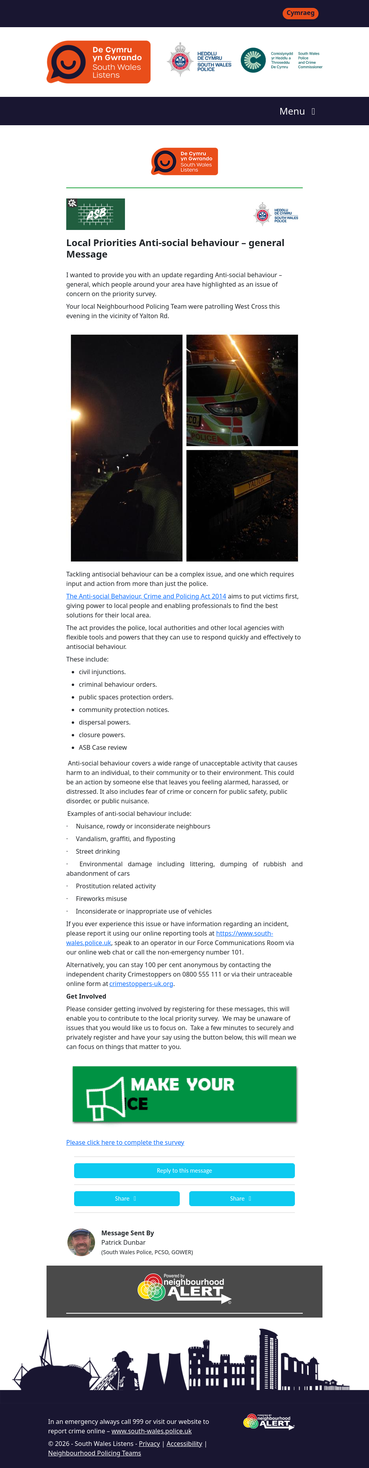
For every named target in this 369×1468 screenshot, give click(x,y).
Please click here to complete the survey (125, 1142)
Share (127, 1198)
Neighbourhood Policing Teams (94, 1453)
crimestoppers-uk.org (141, 983)
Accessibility (184, 1443)
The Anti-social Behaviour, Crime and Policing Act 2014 (146, 596)
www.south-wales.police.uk (152, 1431)
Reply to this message (184, 1170)
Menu (299, 110)
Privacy (149, 1443)
